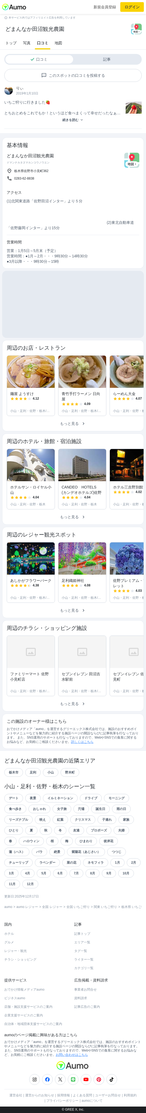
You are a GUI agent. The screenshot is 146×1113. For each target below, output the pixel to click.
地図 (58, 43)
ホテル (9, 933)
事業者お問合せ (85, 989)
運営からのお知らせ (39, 1095)
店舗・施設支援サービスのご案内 (28, 1006)
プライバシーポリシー (62, 1100)
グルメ (9, 942)
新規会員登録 (104, 7)
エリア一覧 (82, 942)
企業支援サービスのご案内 (23, 1015)
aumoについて (92, 1100)
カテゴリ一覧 (83, 968)
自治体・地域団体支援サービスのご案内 (33, 1024)
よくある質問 (82, 1095)
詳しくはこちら (82, 742)
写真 (27, 43)
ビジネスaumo (14, 998)
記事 (107, 59)
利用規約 (130, 1095)
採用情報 (63, 1095)
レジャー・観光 (15, 951)
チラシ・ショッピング (20, 959)
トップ (11, 43)
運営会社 (15, 1095)
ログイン (132, 7)
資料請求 (80, 998)
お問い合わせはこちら (72, 1055)
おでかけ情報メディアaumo (24, 989)
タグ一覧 (80, 951)
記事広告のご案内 (87, 1006)
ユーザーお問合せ (108, 1095)
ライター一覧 (83, 959)
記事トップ (82, 933)
